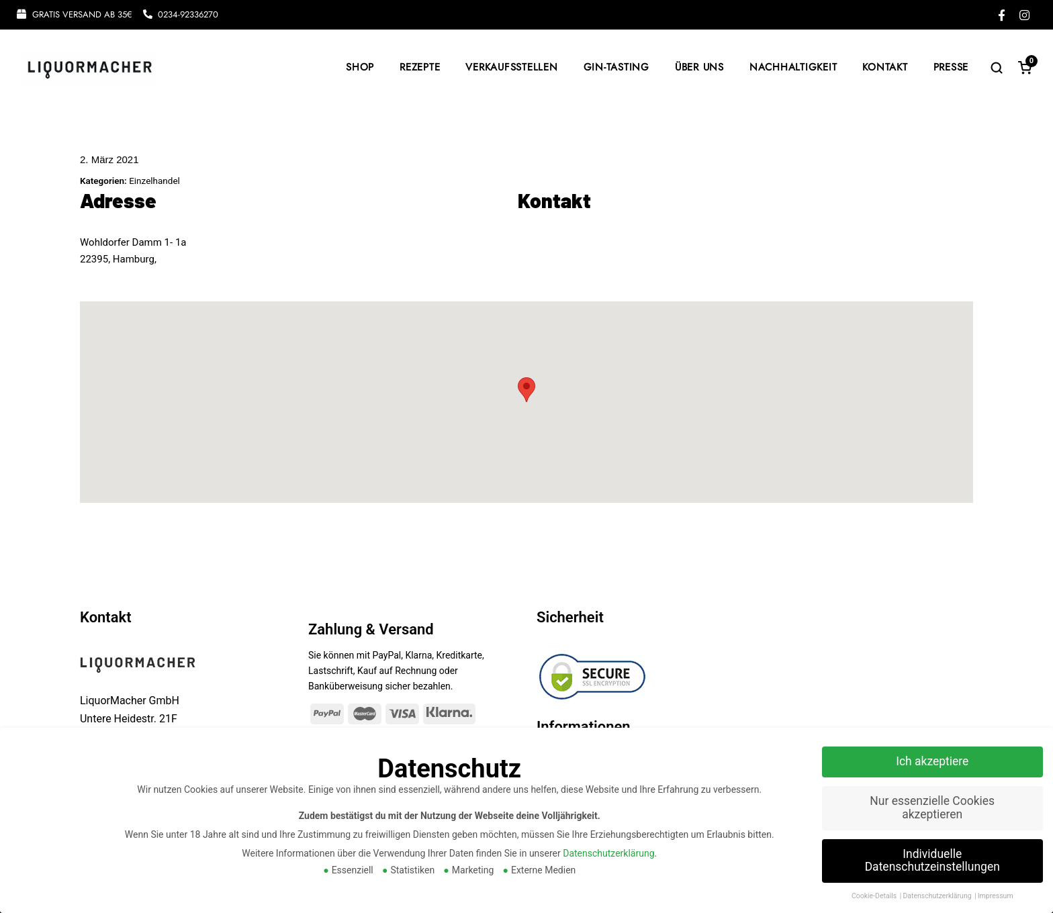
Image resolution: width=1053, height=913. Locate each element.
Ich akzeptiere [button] (932, 761)
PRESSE (951, 67)
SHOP (360, 67)
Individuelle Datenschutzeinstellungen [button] (932, 860)
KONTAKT (884, 67)
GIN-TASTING (616, 67)
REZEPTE (420, 67)
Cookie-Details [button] (875, 896)
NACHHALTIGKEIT (793, 67)
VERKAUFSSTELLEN (511, 67)
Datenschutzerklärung (608, 853)
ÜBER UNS (699, 67)
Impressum (995, 896)
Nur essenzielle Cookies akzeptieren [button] (932, 807)
